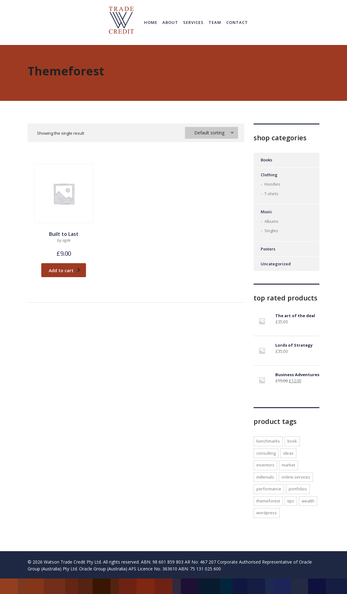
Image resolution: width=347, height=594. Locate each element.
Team (215, 22)
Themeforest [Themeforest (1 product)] (268, 501)
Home (150, 22)
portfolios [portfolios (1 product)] (298, 489)
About (170, 22)
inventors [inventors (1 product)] (265, 465)
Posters (268, 249)
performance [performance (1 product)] (268, 489)
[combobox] (211, 133)
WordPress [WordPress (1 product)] (266, 512)
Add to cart (64, 270)
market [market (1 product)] (288, 465)
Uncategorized (276, 264)
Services (193, 22)
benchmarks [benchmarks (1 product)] (268, 441)
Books (266, 160)
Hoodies (272, 184)
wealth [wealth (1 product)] (308, 501)
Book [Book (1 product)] (292, 441)
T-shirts (271, 193)
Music (266, 211)
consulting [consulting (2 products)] (266, 453)
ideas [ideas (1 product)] (288, 453)
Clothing (269, 175)
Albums (271, 221)
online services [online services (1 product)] (296, 477)
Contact (237, 22)
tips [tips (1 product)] (290, 501)
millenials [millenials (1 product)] (265, 477)
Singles (271, 230)
